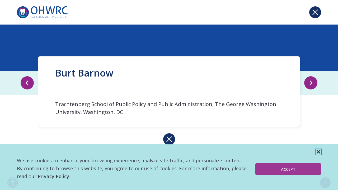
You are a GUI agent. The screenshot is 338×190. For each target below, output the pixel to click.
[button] (318, 151)
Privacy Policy (53, 176)
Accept (288, 169)
